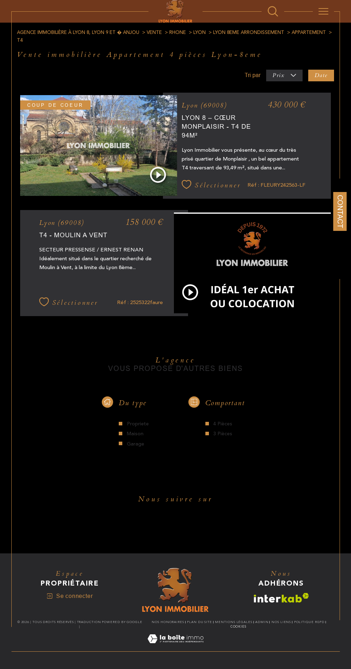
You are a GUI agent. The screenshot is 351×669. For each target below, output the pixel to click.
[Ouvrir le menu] (323, 11)
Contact (340, 211)
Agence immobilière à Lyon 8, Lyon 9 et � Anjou (78, 32)
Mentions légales (233, 621)
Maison (135, 434)
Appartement (309, 32)
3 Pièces (222, 434)
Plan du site (199, 621)
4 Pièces (222, 424)
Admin (262, 621)
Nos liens (281, 621)
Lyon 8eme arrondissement (248, 32)
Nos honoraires (168, 621)
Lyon (199, 32)
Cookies (238, 626)
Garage (135, 444)
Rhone (177, 32)
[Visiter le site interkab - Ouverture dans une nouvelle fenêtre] (281, 598)
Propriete (138, 424)
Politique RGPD (309, 621)
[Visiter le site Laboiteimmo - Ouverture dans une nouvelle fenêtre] (175, 647)
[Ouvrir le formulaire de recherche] (273, 11)
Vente (154, 32)
